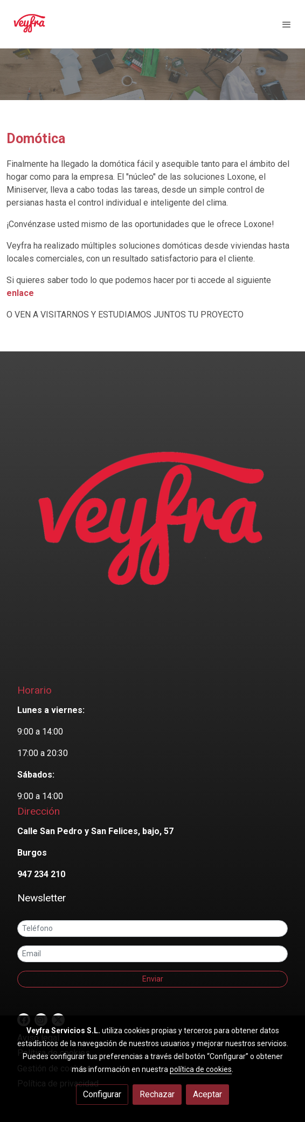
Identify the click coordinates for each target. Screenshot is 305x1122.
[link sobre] (152, 527)
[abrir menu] (286, 24)
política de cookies (201, 1069)
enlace (20, 293)
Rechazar (157, 1094)
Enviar (152, 979)
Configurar (102, 1094)
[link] (29, 24)
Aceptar (207, 1094)
